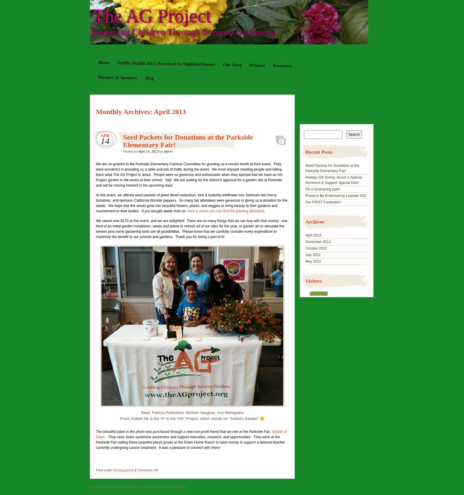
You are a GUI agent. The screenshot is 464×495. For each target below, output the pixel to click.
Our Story (232, 64)
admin (168, 151)
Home (104, 62)
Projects (257, 65)
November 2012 (318, 242)
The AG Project (152, 16)
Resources (282, 65)
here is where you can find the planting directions (226, 211)
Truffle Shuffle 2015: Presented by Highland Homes (166, 63)
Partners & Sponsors (118, 77)
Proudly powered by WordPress (113, 486)
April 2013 (313, 235)
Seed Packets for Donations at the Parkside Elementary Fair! (279, 138)
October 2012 (316, 248)
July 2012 (312, 255)
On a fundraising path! (322, 189)
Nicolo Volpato (175, 486)
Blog (149, 78)
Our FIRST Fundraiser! (323, 202)
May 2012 (313, 261)
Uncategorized (123, 470)
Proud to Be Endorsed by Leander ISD (335, 196)
